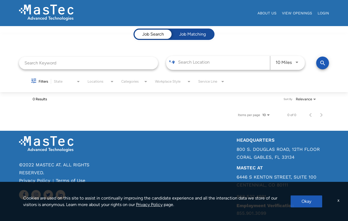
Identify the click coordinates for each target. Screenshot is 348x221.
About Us (266, 13)
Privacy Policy (34, 180)
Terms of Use (70, 180)
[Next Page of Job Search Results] (321, 115)
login (323, 13)
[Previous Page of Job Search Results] (310, 115)
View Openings (297, 13)
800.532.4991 (251, 196)
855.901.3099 (251, 213)
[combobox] (88, 63)
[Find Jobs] (322, 63)
